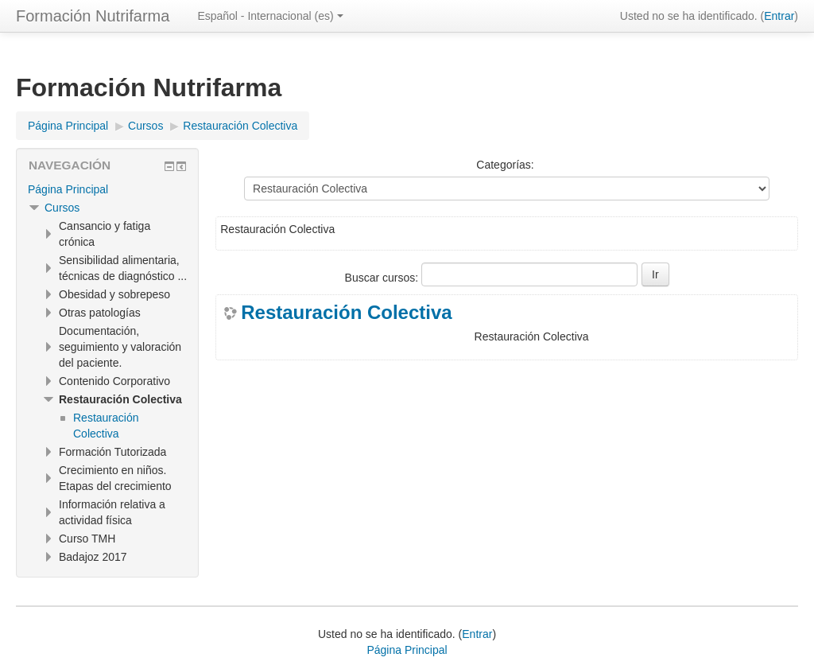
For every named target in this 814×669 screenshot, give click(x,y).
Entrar (779, 16)
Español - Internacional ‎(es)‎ (270, 16)
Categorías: (504, 164)
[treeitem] (107, 189)
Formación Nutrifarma (92, 16)
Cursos (62, 207)
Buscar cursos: (383, 277)
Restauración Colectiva (346, 312)
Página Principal (68, 189)
